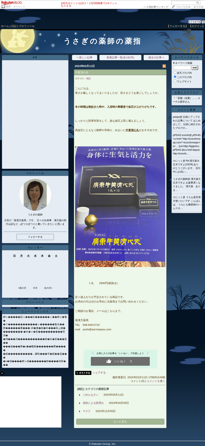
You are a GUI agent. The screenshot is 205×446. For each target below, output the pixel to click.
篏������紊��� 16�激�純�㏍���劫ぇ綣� (34, 328)
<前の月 (22, 288)
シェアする (99, 372)
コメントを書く (156, 381)
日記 (14, 26)
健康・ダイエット (15, 6)
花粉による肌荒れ (93, 402)
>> (155, 7)
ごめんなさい (91, 394)
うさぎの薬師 (180, 179)
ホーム (5, 26)
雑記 (88, 78)
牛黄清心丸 (81, 72)
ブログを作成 (183, 7)
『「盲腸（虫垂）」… (185, 98)
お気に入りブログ (187, 92)
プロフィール (27, 26)
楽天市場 (198, 7)
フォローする (35, 236)
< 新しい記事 (84, 57)
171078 (194, 21)
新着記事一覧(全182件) (120, 57)
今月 (35, 288)
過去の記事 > (156, 57)
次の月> (48, 288)
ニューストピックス (35, 311)
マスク (87, 411)
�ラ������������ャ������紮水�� (33, 324)
